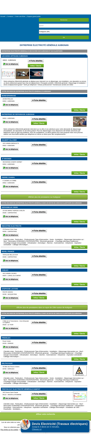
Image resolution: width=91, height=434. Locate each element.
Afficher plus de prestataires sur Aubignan (44, 197)
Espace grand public (34, 16)
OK (64, 37)
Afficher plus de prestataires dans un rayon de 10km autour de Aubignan (44, 307)
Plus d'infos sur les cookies (9, 430)
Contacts (10, 16)
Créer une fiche (20, 16)
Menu (45, 2)
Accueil (2, 16)
